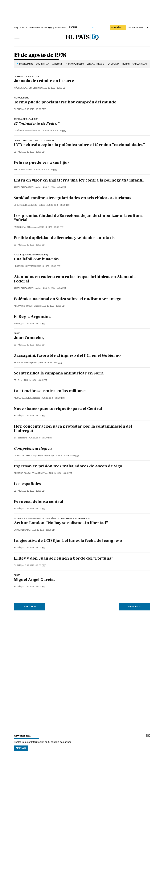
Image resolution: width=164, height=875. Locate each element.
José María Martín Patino (27, 130)
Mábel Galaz (20, 88)
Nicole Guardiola (23, 398)
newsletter (22, 735)
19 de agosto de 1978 (40, 55)
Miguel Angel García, (34, 580)
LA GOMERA (113, 64)
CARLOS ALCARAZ (142, 64)
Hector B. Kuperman (25, 266)
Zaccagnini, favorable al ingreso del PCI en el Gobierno (67, 356)
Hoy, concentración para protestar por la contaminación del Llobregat (73, 429)
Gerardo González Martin (28, 473)
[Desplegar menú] (17, 37)
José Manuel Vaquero (25, 205)
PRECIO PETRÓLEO (75, 64)
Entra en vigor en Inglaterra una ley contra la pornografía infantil (79, 180)
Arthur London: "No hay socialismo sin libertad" (61, 523)
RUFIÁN (126, 64)
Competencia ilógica (33, 449)
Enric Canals (21, 227)
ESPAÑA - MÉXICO (96, 64)
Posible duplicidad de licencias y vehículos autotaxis (64, 238)
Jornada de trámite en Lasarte (44, 81)
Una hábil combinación (36, 259)
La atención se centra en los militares (50, 391)
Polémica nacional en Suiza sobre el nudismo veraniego (67, 299)
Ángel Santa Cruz (23, 187)
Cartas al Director (24, 455)
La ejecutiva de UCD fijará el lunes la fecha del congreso (68, 541)
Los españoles (27, 484)
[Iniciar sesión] (138, 27)
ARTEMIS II (57, 64)
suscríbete (117, 27)
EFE (15, 169)
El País (17, 109)
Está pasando (26, 64)
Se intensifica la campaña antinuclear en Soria (59, 373)
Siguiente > (134, 606)
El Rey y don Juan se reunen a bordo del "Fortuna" (63, 559)
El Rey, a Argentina (32, 317)
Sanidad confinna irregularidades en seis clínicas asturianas (72, 198)
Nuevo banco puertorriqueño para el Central (58, 409)
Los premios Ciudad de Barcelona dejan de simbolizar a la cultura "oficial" (78, 218)
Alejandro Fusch (23, 306)
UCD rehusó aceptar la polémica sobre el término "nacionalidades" (79, 145)
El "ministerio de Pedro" (36, 124)
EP (15, 380)
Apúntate (21, 748)
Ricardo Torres (22, 362)
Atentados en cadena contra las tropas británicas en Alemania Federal (75, 279)
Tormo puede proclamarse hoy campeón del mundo (65, 102)
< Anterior (30, 606)
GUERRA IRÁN (42, 64)
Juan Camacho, (29, 338)
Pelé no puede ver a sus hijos (41, 163)
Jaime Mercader (22, 530)
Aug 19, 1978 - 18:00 (55, 88)
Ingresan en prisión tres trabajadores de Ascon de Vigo (68, 466)
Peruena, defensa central (38, 502)
